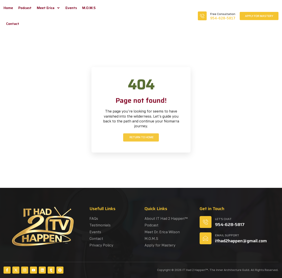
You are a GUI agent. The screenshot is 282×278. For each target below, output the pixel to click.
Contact (12, 23)
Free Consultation (222, 14)
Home (8, 8)
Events (71, 8)
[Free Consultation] (202, 15)
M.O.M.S (89, 8)
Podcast (25, 8)
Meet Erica (48, 8)
